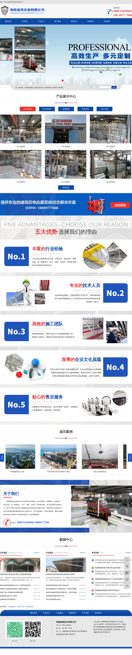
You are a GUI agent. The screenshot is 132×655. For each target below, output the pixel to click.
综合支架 (104, 109)
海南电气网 (21, 606)
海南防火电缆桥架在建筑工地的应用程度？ (14, 589)
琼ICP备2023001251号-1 (113, 624)
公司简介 (24, 21)
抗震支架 (85, 109)
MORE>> (37, 553)
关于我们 (85, 613)
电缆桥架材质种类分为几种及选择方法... (110, 579)
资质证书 (90, 21)
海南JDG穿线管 (58, 87)
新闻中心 (74, 21)
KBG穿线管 (46, 109)
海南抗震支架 (39, 87)
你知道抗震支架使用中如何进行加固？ (61, 574)
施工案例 (57, 21)
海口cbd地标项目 (100, 472)
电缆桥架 (66, 109)
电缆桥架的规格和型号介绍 (55, 596)
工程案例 (59, 613)
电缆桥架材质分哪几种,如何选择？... (109, 568)
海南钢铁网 (29, 606)
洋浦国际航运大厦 (18, 472)
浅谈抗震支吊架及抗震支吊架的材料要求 (16, 574)
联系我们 (107, 21)
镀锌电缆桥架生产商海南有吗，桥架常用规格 (61, 589)
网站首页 (8, 21)
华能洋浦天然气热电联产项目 (59, 472)
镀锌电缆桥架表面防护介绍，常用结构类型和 (15, 585)
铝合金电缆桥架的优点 (53, 599)
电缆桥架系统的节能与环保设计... (108, 590)
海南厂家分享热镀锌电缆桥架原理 (11, 592)
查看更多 (66, 187)
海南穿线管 (48, 87)
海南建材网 (12, 606)
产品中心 (41, 21)
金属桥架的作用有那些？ (8, 599)
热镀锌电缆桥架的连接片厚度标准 (57, 585)
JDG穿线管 (27, 109)
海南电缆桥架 (29, 87)
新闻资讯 (72, 613)
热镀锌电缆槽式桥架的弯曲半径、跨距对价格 (61, 592)
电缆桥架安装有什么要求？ (9, 596)
